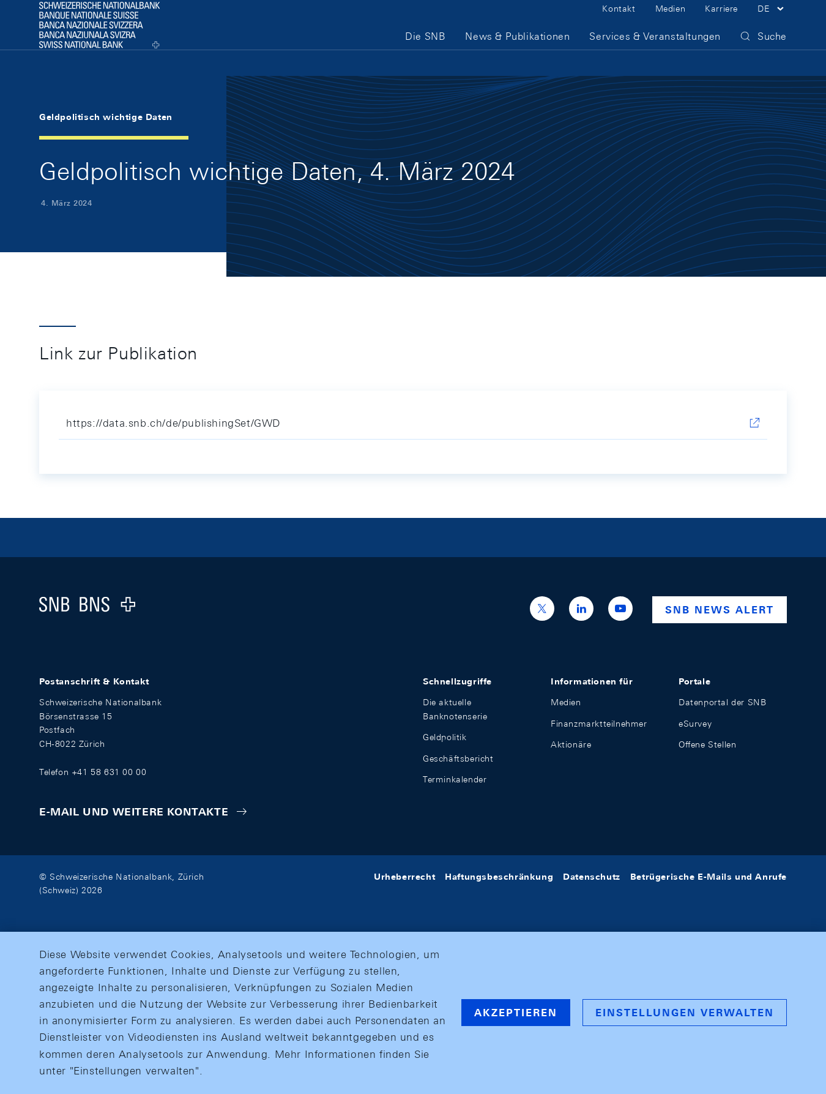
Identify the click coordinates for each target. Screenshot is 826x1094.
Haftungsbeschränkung (499, 876)
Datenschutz (591, 876)
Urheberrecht (404, 876)
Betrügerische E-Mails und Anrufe (708, 876)
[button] (772, 23)
